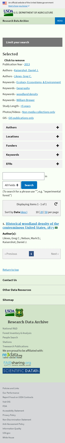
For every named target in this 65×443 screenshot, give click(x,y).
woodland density (27, 94)
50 (46, 212)
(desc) (23, 212)
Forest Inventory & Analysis (17, 333)
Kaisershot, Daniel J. (26, 70)
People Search (10, 337)
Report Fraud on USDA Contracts (18, 397)
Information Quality (12, 428)
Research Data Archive (16, 20)
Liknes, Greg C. (23, 76)
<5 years (26, 106)
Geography (23, 88)
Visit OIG (6, 401)
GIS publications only (21, 118)
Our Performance (11, 392)
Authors (11, 127)
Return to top (11, 270)
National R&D (10, 328)
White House (8, 437)
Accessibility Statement (13, 410)
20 (41, 212)
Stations (7, 342)
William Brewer (25, 100)
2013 (27, 64)
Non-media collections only (38, 112)
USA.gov (6, 432)
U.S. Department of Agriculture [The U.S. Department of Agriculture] (28, 12)
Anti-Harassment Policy (13, 424)
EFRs (9, 164)
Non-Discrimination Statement (17, 419)
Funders (11, 145)
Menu (60, 20)
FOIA (5, 406)
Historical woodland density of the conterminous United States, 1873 (31, 226)
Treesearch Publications (15, 346)
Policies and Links (11, 388)
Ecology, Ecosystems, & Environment (38, 82)
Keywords (12, 155)
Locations (12, 136)
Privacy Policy (9, 415)
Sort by (16, 212)
